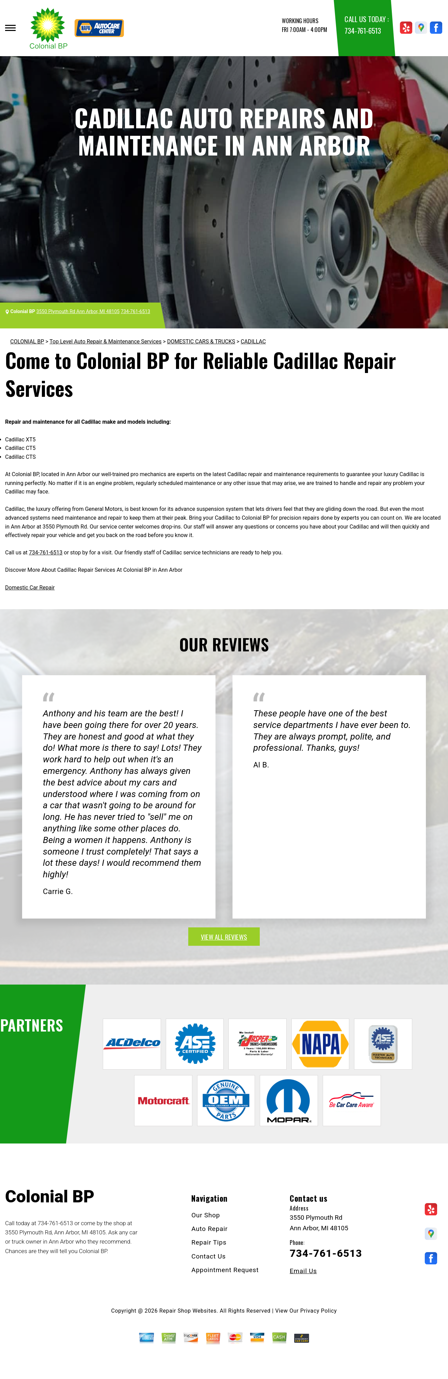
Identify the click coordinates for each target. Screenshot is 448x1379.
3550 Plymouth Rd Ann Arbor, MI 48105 (77, 311)
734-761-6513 (363, 30)
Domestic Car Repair (30, 587)
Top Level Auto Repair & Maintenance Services (106, 341)
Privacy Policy (318, 1311)
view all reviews (224, 936)
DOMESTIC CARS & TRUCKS (201, 341)
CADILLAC (253, 341)
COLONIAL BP (27, 341)
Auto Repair (209, 1229)
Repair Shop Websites (188, 1311)
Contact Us (208, 1256)
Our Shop (205, 1215)
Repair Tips (208, 1242)
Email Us (303, 1271)
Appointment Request (225, 1270)
